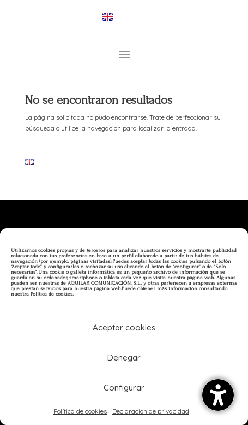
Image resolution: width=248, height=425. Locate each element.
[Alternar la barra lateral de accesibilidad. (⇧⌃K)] (218, 395)
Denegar (124, 357)
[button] (124, 54)
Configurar (124, 387)
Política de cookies (80, 411)
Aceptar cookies (124, 327)
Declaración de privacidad (150, 411)
